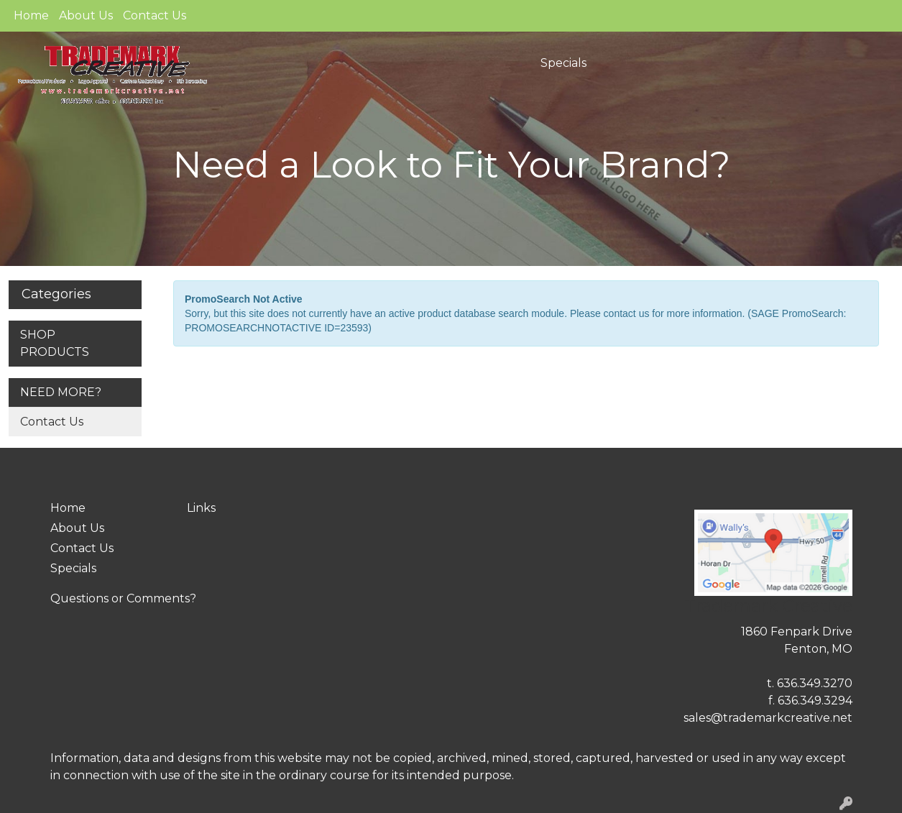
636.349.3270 (814, 683)
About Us (86, 15)
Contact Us (154, 15)
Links (201, 508)
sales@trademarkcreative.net (768, 718)
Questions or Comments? (123, 598)
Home (31, 15)
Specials (563, 63)
